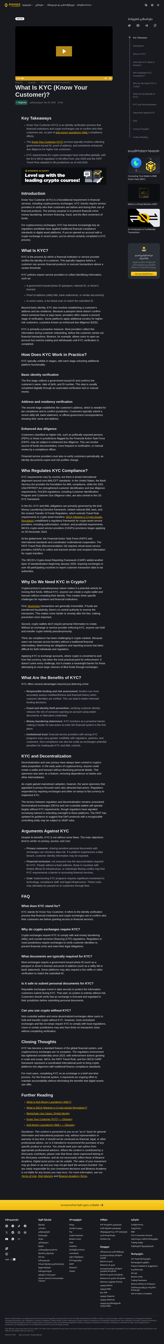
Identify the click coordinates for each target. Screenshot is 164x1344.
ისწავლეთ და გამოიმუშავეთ (112, 1252)
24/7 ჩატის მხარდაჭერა (141, 1259)
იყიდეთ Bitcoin (106, 1285)
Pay (70, 1232)
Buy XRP (103, 1293)
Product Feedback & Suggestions (144, 1266)
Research (73, 1268)
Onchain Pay (105, 1239)
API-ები (134, 1273)
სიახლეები (42, 1235)
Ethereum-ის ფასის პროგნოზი (112, 1278)
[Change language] (152, 5)
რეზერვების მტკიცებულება (142, 1246)
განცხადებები (44, 1232)
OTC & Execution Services (141, 1235)
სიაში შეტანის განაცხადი (110, 1228)
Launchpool (73, 1253)
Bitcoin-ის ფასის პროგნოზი (111, 1275)
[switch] (13, 1259)
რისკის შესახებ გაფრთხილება (51, 1264)
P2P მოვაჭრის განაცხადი (111, 1225)
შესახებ (41, 1225)
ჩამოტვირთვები (45, 1271)
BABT (71, 1264)
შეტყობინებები (44, 1268)
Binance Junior (75, 1239)
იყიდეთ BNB (105, 1289)
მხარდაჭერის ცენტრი (140, 1262)
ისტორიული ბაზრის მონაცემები (144, 1239)
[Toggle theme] (158, 5)
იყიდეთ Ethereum (107, 1300)
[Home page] (12, 5)
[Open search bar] (145, 5)
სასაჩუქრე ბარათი (77, 1250)
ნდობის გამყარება (46, 1253)
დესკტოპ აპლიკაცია (47, 1275)
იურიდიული (43, 1243)
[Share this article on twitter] (129, 25)
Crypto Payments (76, 1235)
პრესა (40, 1239)
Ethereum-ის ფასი (107, 1265)
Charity (72, 1271)
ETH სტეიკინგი (75, 1260)
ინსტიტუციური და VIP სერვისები (113, 1232)
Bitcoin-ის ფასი (106, 1261)
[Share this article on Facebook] (138, 25)
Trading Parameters (139, 1280)
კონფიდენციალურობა (47, 1250)
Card (71, 1243)
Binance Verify (137, 1277)
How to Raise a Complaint (141, 1294)
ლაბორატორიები (107, 1235)
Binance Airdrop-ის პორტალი (143, 1284)
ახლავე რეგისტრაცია (144, 274)
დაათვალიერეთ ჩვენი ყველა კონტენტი (82, 1205)
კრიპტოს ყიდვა (75, 1228)
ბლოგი (41, 1257)
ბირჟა (71, 1225)
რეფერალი (136, 1228)
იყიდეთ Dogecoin (107, 1296)
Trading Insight (137, 1243)
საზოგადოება (44, 1260)
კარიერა (42, 1228)
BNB (133, 1232)
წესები (41, 1246)
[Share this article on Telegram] (146, 25)
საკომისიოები (137, 1270)
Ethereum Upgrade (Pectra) (111, 1282)
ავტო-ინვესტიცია (76, 1257)
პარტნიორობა (137, 1225)
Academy (73, 1246)
